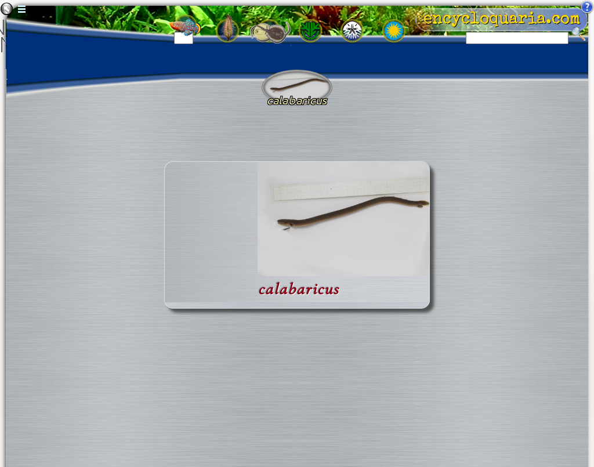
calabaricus (298, 289)
